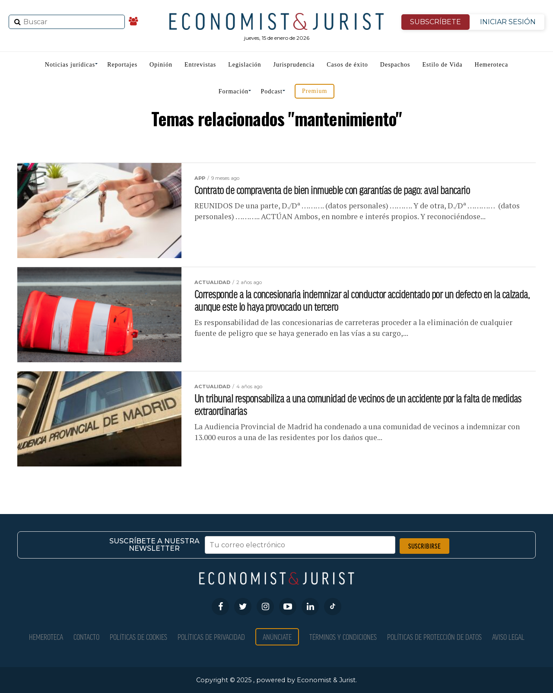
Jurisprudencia (294, 64)
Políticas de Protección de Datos (434, 636)
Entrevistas (200, 64)
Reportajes (122, 64)
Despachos (395, 64)
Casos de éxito (347, 64)
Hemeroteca (492, 64)
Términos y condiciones (343, 636)
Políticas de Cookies (138, 636)
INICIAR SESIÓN (508, 22)
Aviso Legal (508, 636)
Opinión (160, 64)
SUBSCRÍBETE (435, 22)
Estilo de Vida (443, 64)
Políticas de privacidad (211, 636)
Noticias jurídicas (70, 64)
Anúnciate (277, 636)
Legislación (244, 64)
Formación (234, 91)
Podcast (272, 91)
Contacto (86, 636)
